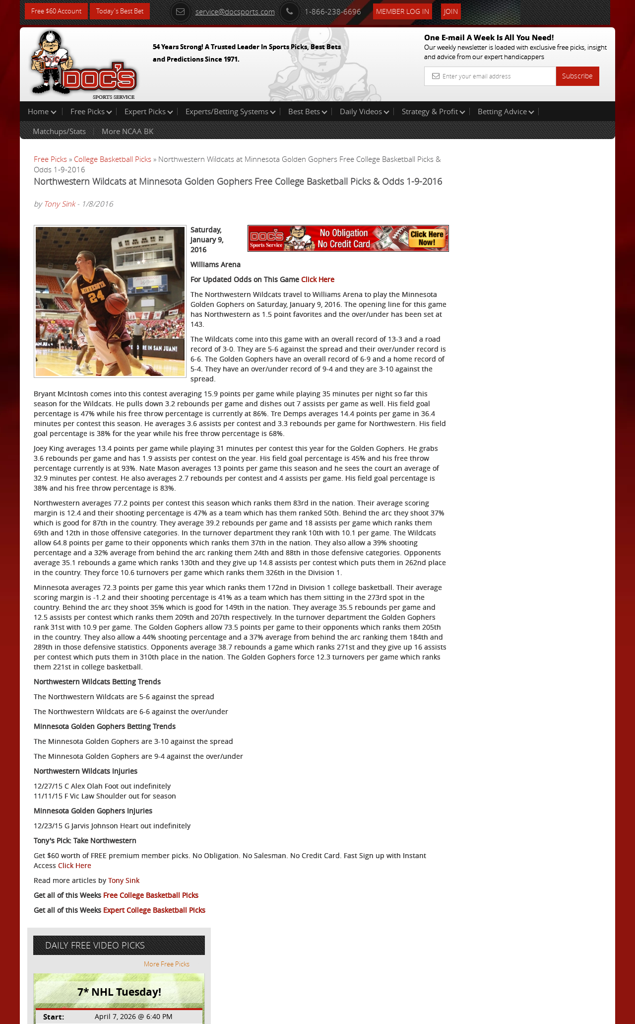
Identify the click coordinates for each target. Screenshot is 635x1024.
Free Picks (91, 111)
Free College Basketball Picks (150, 962)
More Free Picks (570, 164)
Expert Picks (149, 111)
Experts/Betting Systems (231, 111)
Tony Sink (59, 216)
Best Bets (307, 111)
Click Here (317, 307)
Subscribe (577, 75)
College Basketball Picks (112, 159)
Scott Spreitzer (519, 231)
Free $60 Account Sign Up (516, 349)
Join (462, 10)
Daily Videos (364, 111)
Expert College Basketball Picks (154, 977)
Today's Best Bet (127, 11)
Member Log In (414, 10)
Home (42, 111)
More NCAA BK (127, 131)
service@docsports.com (233, 11)
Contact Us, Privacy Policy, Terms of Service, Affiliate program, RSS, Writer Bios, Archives (377, 1012)
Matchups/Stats (59, 131)
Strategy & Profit (433, 111)
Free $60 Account (58, 11)
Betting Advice (506, 111)
